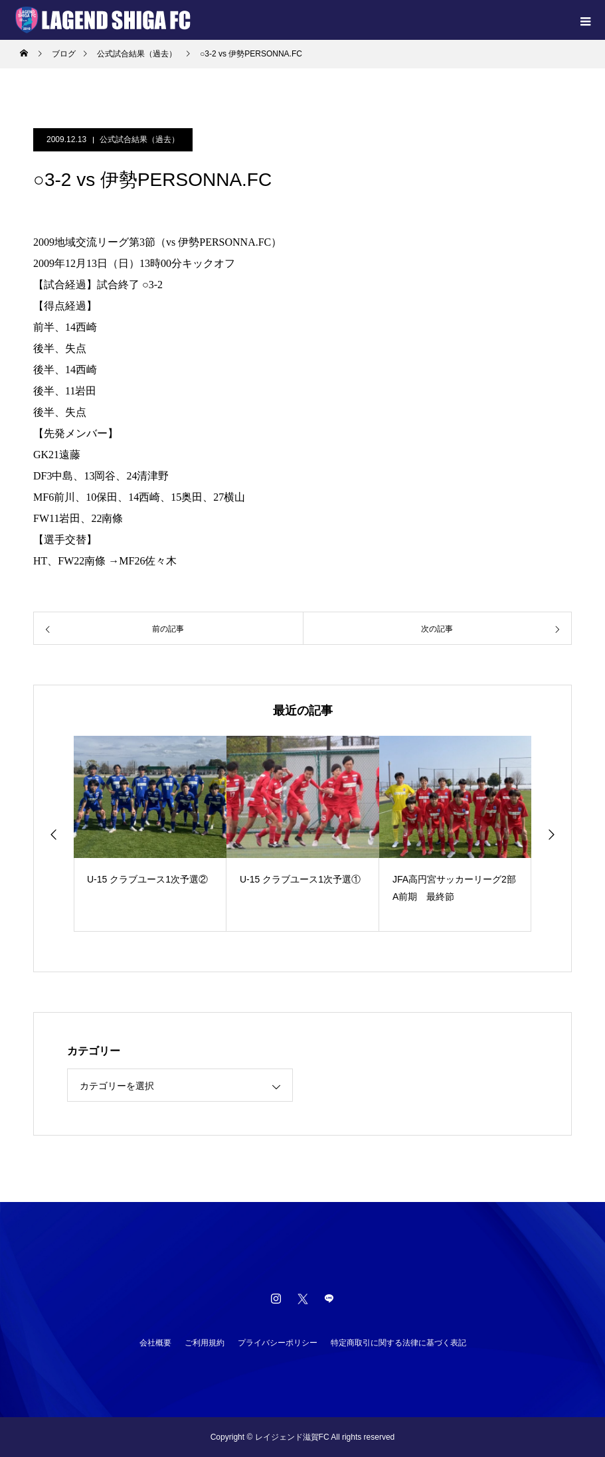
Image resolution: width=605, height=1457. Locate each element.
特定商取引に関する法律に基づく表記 (398, 1342)
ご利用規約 (204, 1342)
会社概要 (155, 1342)
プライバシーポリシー (277, 1342)
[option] (150, 834)
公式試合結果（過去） (139, 139)
